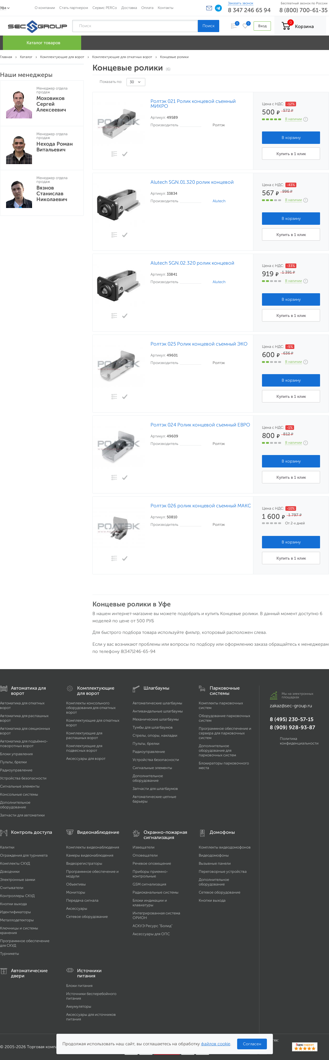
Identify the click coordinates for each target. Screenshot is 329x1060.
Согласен (252, 1044)
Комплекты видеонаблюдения (92, 847)
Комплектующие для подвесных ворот (84, 748)
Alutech (219, 201)
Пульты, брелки (13, 762)
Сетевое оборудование (87, 916)
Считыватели (11, 888)
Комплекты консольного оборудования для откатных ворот (91, 707)
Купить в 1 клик (291, 153)
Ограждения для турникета (24, 855)
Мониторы (75, 892)
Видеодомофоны (214, 855)
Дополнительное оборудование (15, 804)
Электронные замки (17, 879)
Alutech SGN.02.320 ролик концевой (192, 263)
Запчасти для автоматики (22, 815)
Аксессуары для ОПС (151, 934)
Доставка (129, 7)
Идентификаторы (15, 912)
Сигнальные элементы (20, 786)
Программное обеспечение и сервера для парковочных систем (225, 733)
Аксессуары (76, 908)
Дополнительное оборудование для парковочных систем (217, 750)
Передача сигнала (82, 900)
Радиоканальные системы (156, 892)
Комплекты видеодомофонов (225, 847)
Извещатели (144, 847)
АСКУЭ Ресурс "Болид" (152, 926)
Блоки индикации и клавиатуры (150, 902)
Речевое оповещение (152, 863)
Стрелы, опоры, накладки (155, 735)
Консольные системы (19, 794)
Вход (262, 26)
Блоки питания (79, 985)
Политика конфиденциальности (299, 740)
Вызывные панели (215, 863)
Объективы (76, 884)
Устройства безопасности (23, 778)
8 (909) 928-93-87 (292, 727)
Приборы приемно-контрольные (150, 873)
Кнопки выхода (13, 904)
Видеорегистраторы (84, 863)
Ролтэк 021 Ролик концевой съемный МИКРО (193, 104)
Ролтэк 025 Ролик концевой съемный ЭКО (199, 343)
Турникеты (9, 953)
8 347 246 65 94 (249, 10)
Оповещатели (145, 855)
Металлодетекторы (17, 920)
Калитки (7, 847)
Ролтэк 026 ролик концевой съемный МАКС (200, 505)
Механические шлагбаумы (156, 719)
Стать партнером (73, 7)
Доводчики (10, 871)
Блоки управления (16, 754)
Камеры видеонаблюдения (89, 855)
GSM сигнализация (149, 884)
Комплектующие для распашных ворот (84, 735)
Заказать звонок (240, 3)
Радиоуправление (16, 770)
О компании (45, 7)
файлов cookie (215, 1043)
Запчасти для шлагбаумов (155, 788)
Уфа (3, 7)
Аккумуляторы (78, 1006)
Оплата (147, 7)
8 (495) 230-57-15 (291, 719)
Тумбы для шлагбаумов (153, 727)
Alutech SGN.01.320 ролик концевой (192, 182)
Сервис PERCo (104, 7)
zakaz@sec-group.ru (291, 705)
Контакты (165, 7)
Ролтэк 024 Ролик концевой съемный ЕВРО (200, 424)
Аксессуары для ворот (85, 758)
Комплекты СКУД (15, 863)
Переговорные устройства (223, 871)
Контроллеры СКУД (17, 896)
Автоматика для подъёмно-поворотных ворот (24, 743)
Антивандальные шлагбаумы (158, 711)
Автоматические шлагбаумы (157, 703)
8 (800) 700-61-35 (303, 10)
